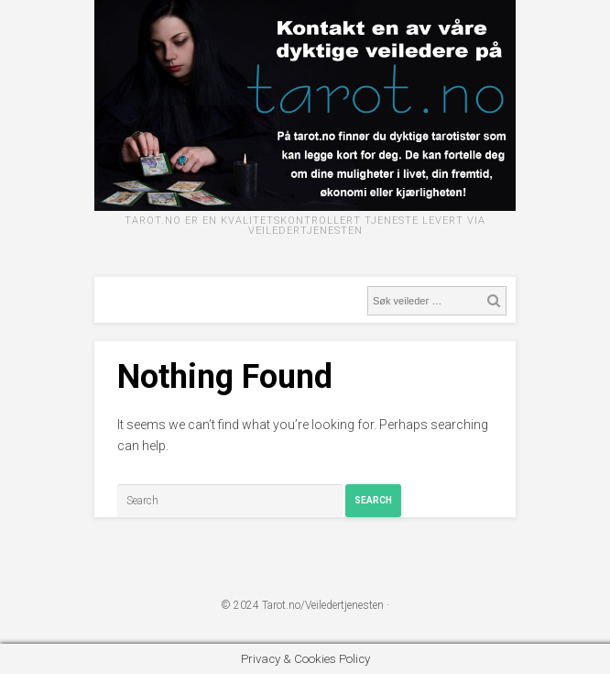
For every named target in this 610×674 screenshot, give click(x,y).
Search (373, 500)
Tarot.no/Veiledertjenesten (323, 605)
